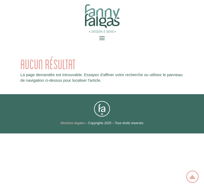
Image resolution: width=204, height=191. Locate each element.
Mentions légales (72, 123)
